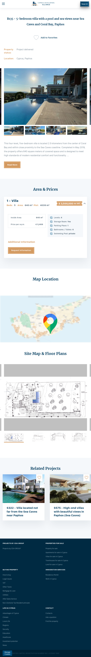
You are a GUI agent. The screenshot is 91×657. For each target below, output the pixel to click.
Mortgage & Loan (9, 591)
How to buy (7, 575)
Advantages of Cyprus (11, 613)
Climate (5, 617)
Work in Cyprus (51, 579)
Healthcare (7, 637)
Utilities (5, 595)
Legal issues (7, 579)
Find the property (52, 621)
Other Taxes (7, 587)
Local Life (6, 621)
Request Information (21, 250)
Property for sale (52, 548)
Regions (6, 625)
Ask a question (51, 617)
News (5, 645)
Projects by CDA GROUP (12, 548)
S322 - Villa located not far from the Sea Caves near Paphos (22, 511)
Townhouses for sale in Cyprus (57, 560)
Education (6, 633)
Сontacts (49, 613)
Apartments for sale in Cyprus (56, 552)
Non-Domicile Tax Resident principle (16, 603)
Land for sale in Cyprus (54, 564)
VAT (4, 583)
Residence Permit (52, 575)
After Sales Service (10, 599)
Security (6, 629)
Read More (12, 165)
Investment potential (10, 641)
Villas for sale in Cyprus (54, 556)
